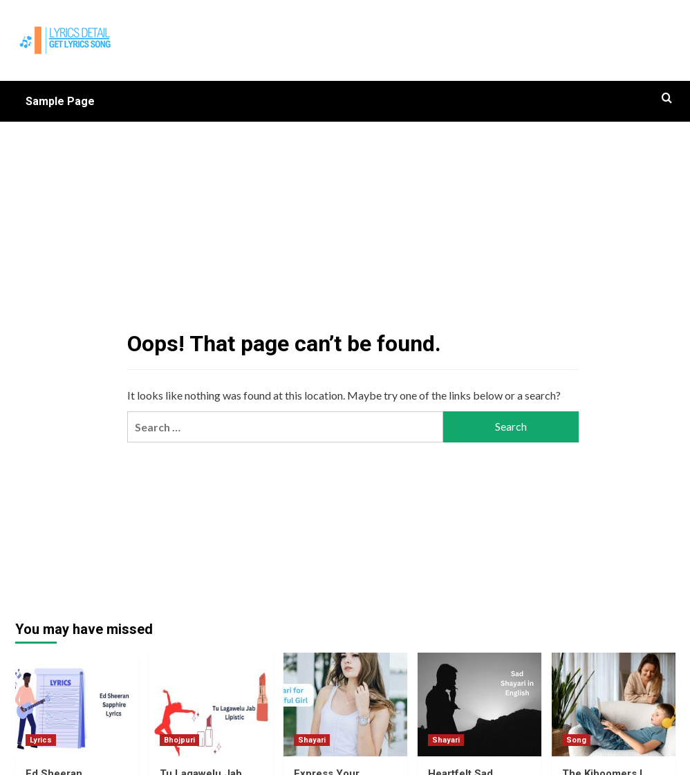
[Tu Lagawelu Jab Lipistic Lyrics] (211, 704)
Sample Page (60, 101)
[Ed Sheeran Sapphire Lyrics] (77, 704)
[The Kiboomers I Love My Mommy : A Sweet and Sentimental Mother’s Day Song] (613, 704)
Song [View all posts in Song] (576, 740)
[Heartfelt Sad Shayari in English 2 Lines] (479, 704)
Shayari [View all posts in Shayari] (312, 740)
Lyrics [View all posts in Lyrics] (41, 740)
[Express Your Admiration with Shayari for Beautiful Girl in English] (345, 704)
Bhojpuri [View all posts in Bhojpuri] (179, 740)
